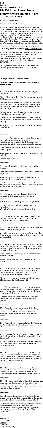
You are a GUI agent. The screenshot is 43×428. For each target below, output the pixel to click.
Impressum (4, 425)
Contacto (3, 423)
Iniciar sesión (4, 420)
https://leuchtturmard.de (33, 49)
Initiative (3, 5)
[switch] (1, 1)
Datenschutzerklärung (7, 426)
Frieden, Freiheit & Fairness (11, 7)
